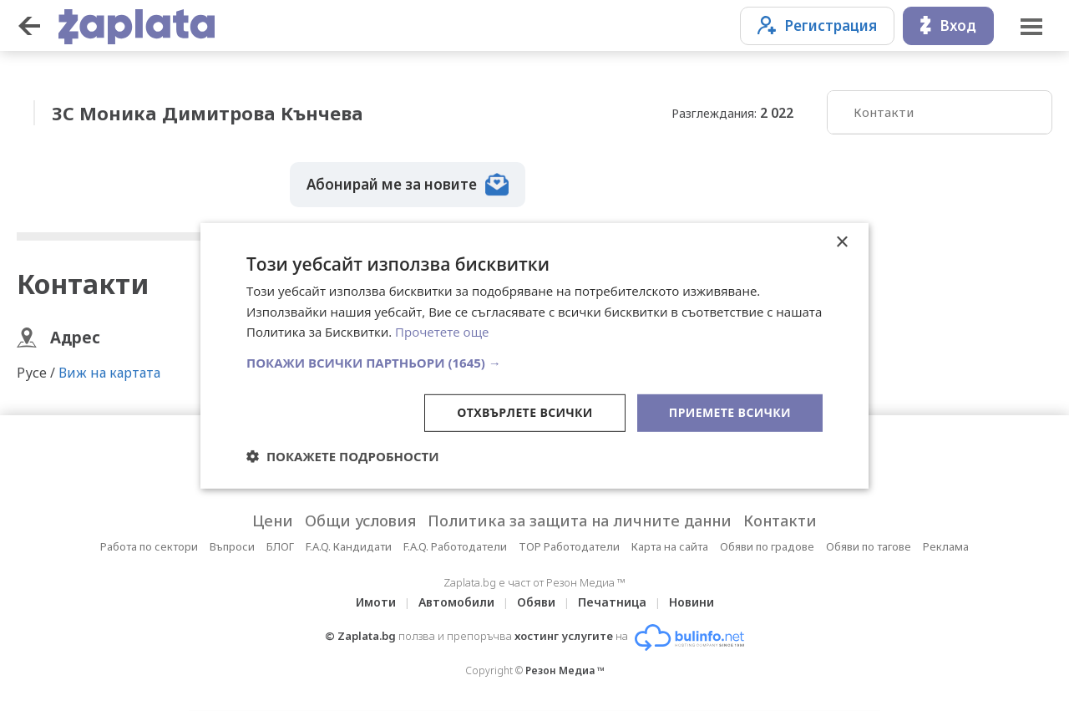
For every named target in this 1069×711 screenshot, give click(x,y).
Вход (948, 25)
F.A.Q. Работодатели (455, 546)
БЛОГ (280, 546)
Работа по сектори (149, 546)
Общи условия (360, 520)
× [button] (841, 242)
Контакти (884, 112)
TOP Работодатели (569, 546)
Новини (691, 602)
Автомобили (456, 602)
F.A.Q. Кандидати (349, 546)
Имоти (376, 602)
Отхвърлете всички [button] (525, 412)
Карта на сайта (669, 546)
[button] (534, 362)
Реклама (946, 546)
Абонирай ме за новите (408, 184)
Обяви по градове (767, 546)
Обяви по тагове (868, 546)
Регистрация (817, 25)
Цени (272, 520)
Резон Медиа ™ (565, 670)
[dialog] (534, 355)
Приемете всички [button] (730, 412)
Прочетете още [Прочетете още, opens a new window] (442, 331)
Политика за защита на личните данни (580, 520)
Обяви (536, 602)
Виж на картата (109, 372)
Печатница (612, 602)
